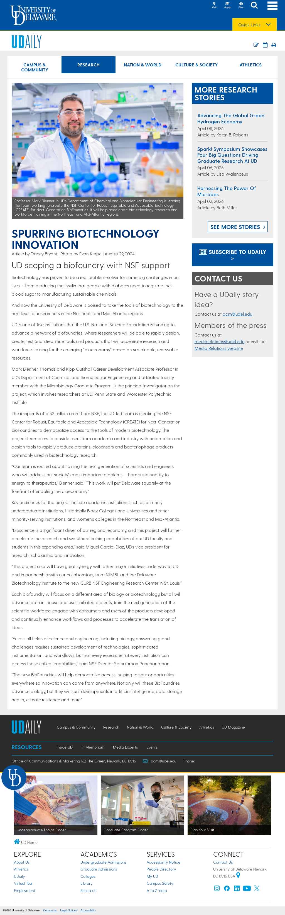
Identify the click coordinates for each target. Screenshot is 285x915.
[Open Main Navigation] (272, 5)
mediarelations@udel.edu (219, 341)
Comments (49, 910)
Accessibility (88, 910)
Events (152, 747)
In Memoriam (93, 747)
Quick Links (249, 24)
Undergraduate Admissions (103, 862)
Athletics (21, 869)
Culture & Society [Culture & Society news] (196, 64)
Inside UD (65, 747)
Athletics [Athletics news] (251, 64)
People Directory (161, 869)
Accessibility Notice (163, 862)
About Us (22, 862)
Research (88, 890)
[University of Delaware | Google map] (238, 876)
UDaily (19, 876)
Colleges (87, 876)
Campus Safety (160, 883)
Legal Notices (68, 910)
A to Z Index (157, 890)
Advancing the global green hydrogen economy (230, 118)
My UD (152, 876)
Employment (24, 890)
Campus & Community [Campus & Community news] (34, 67)
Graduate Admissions (98, 869)
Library (86, 883)
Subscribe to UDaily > (232, 254)
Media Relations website (219, 348)
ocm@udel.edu (237, 313)
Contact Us (223, 862)
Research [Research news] (88, 64)
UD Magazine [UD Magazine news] (233, 727)
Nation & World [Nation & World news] (142, 64)
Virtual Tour (23, 883)
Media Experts (125, 747)
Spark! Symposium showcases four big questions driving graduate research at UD (232, 155)
